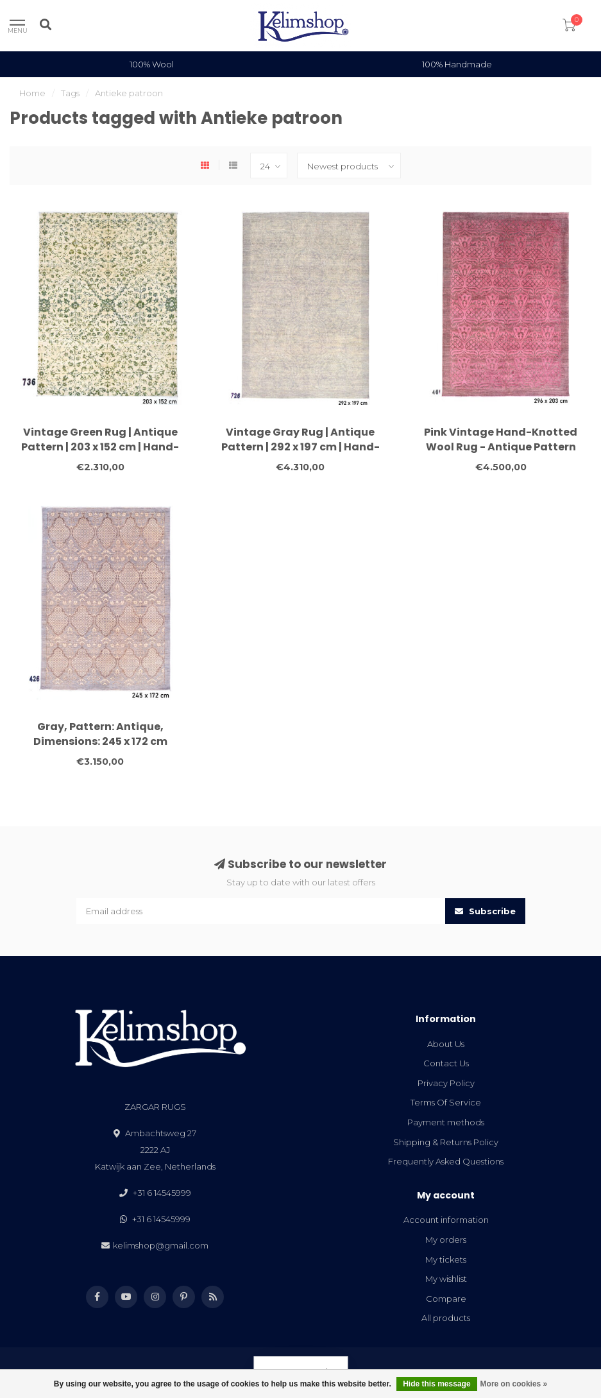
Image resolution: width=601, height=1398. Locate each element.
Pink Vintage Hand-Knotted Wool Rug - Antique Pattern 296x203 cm (500, 447)
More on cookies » (514, 1383)
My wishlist (446, 1279)
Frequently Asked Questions (446, 1161)
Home (32, 93)
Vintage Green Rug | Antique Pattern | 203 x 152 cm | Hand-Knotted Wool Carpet (100, 447)
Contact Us (446, 1063)
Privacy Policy (446, 1083)
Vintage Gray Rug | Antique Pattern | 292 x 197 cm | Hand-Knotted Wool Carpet (300, 447)
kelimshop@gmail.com (160, 1245)
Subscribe (485, 911)
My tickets (445, 1259)
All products (445, 1318)
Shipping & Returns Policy (445, 1142)
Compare (446, 1298)
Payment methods (445, 1122)
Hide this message (436, 1383)
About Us (445, 1044)
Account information (446, 1220)
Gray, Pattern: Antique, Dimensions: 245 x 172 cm (100, 734)
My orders (445, 1239)
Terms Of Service (446, 1102)
